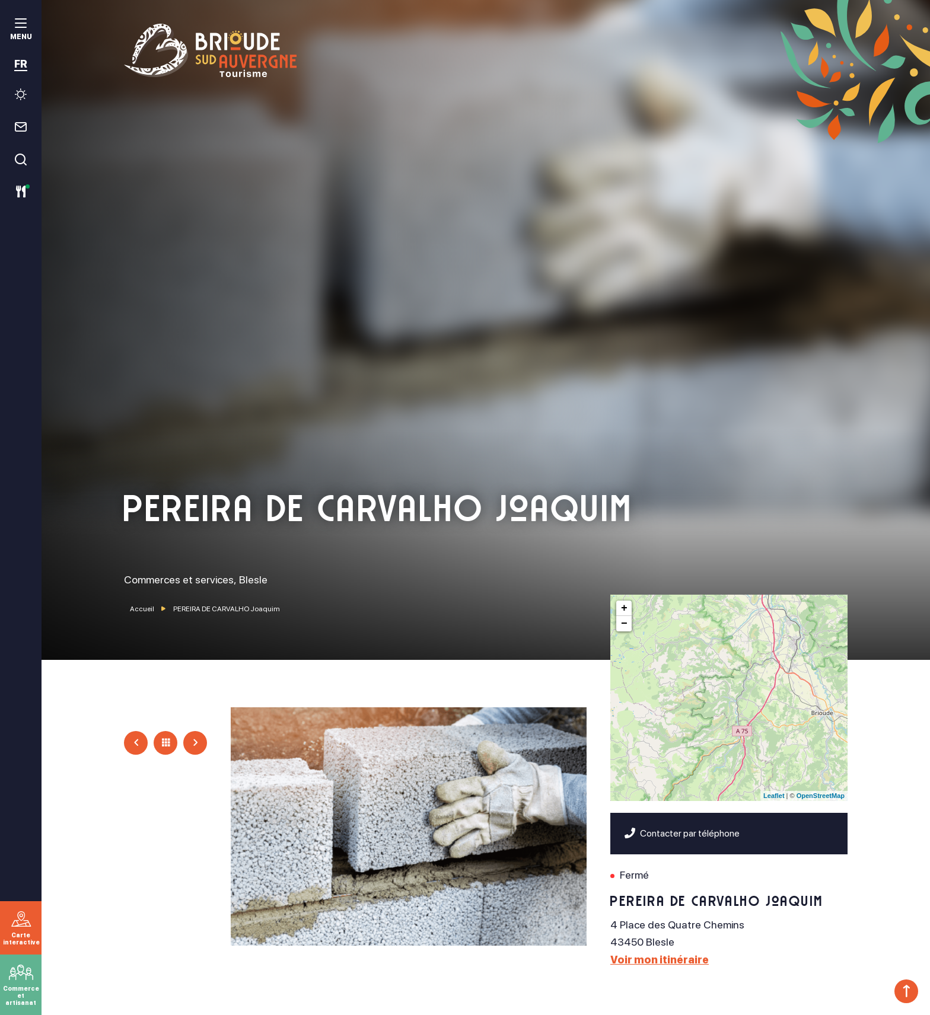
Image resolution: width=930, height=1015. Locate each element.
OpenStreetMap (821, 795)
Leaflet (773, 795)
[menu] (21, 30)
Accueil (142, 609)
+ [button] (624, 608)
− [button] (624, 624)
